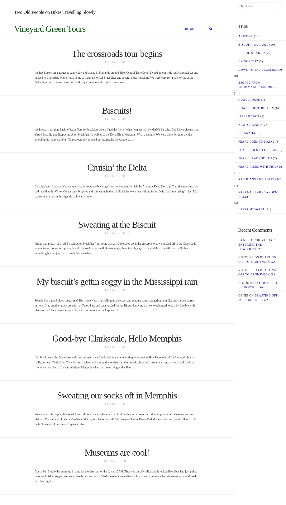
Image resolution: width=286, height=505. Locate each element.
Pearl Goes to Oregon (257, 150)
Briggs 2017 (248, 61)
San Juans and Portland (260, 179)
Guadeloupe (249, 99)
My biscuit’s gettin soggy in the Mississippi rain (117, 281)
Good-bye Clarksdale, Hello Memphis (116, 338)
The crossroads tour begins (117, 54)
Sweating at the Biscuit (117, 225)
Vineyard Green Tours (49, 28)
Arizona (245, 36)
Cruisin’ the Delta (117, 167)
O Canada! (247, 133)
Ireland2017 (248, 116)
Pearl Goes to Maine (256, 141)
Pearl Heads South (255, 158)
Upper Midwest (251, 209)
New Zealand (250, 124)
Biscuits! (117, 111)
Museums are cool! (117, 452)
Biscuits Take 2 (251, 53)
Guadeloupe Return (256, 108)
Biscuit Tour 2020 (253, 44)
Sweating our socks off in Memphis (117, 395)
